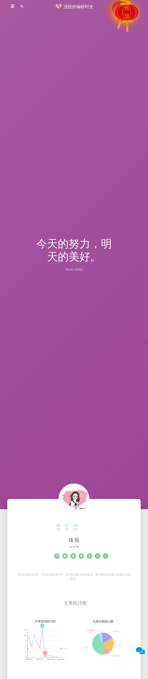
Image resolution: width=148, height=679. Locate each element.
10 (63, 525)
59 (50, 525)
